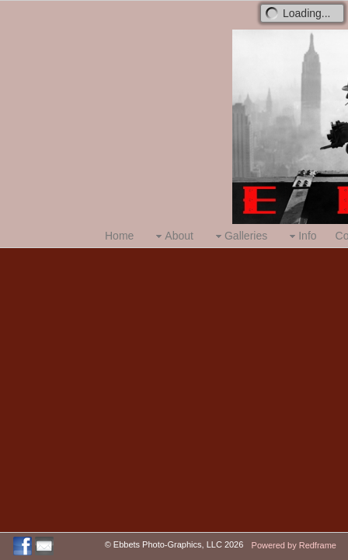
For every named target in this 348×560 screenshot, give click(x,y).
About (172, 236)
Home (119, 235)
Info (301, 236)
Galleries (239, 236)
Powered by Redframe (294, 545)
